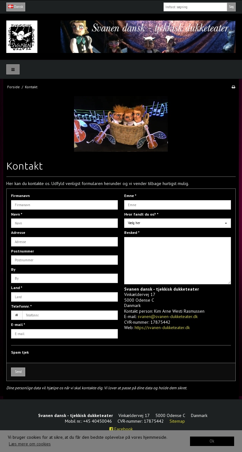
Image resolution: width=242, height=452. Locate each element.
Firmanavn (20, 195)
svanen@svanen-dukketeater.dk (168, 316)
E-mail (18, 324)
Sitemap (177, 421)
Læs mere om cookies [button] (30, 444)
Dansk (15, 6)
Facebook (121, 429)
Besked (132, 232)
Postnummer (22, 251)
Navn (16, 214)
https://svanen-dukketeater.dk (162, 327)
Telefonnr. (21, 306)
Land (16, 287)
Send (18, 371)
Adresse (18, 232)
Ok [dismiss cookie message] (212, 440)
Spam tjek (20, 352)
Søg (231, 6)
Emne (130, 195)
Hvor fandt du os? (141, 214)
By (13, 269)
